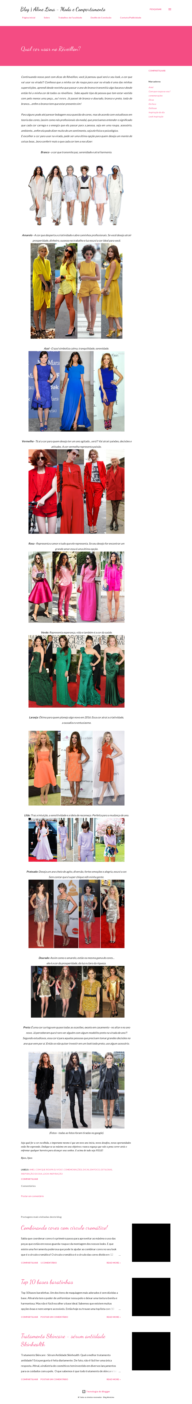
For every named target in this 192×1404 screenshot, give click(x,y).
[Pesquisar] (155, 9)
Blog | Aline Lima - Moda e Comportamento (62, 9)
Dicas (151, 100)
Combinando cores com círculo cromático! (64, 1227)
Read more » (114, 1262)
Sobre (45, 17)
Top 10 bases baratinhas (47, 1281)
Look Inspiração (155, 116)
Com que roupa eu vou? (159, 91)
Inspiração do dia (156, 112)
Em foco (152, 104)
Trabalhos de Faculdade (68, 17)
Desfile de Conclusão (99, 17)
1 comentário (48, 1262)
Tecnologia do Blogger (96, 1391)
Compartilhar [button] (156, 70)
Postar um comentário (32, 1196)
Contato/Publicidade (128, 17)
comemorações (155, 95)
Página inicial (26, 17)
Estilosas (152, 108)
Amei (150, 87)
